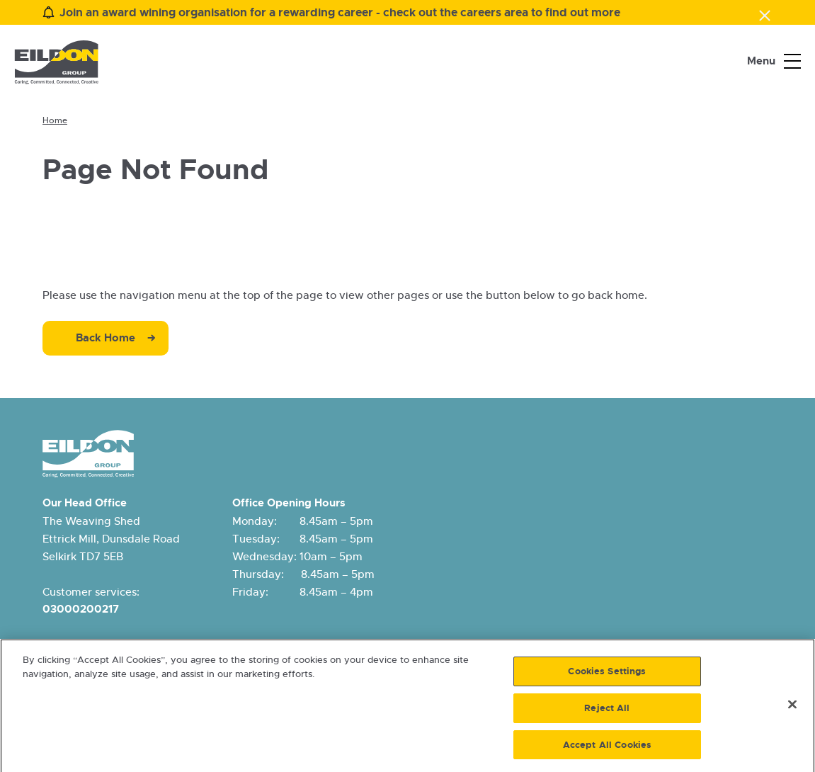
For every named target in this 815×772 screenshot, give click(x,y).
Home (54, 120)
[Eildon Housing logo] (56, 62)
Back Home (105, 338)
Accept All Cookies (607, 748)
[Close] (792, 708)
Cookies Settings (607, 675)
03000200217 (80, 609)
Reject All (606, 711)
